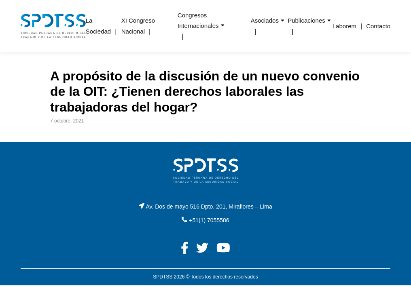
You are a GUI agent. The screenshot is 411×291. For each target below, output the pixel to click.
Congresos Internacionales (198, 20)
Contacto (378, 26)
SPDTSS (162, 277)
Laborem (344, 26)
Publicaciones (306, 20)
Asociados (265, 20)
